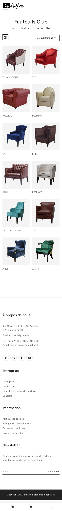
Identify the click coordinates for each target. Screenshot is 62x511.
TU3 (34, 77)
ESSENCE (37, 192)
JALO (5, 192)
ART (34, 230)
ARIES (5, 268)
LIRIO (35, 154)
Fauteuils (26, 28)
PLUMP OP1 (38, 115)
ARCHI (35, 268)
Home (14, 28)
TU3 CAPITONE (10, 77)
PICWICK (7, 115)
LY (3, 154)
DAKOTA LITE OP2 (11, 230)
